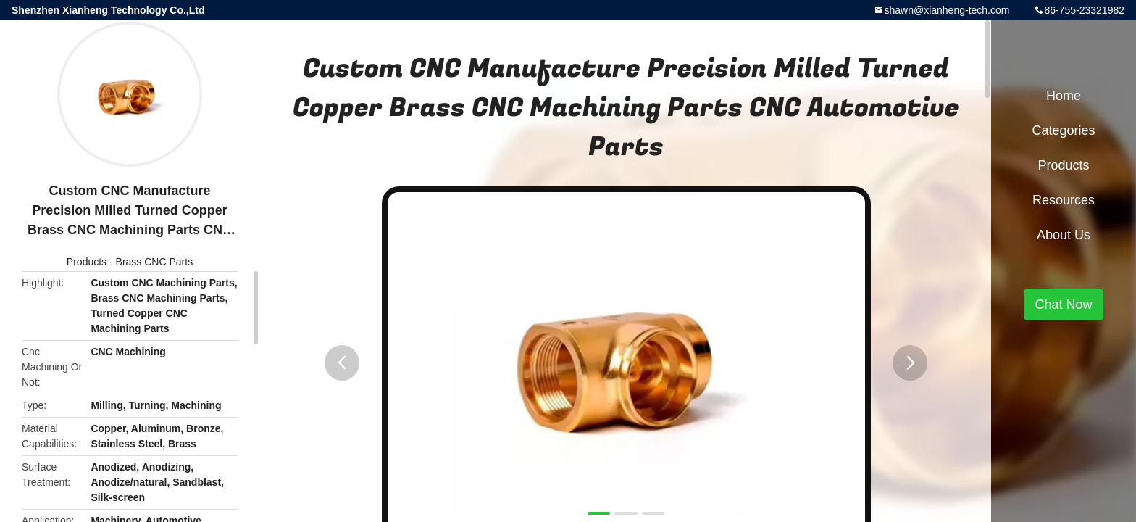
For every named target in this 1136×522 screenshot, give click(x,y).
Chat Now (1063, 304)
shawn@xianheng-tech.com (946, 10)
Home (1063, 95)
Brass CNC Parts (154, 262)
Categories (1063, 130)
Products (86, 262)
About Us (1063, 235)
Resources (1063, 200)
